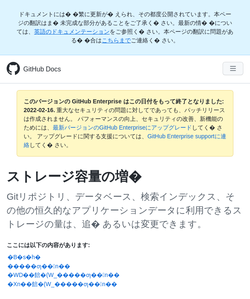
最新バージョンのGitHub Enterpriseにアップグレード (122, 127)
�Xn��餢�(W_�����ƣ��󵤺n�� (62, 284)
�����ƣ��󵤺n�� (38, 266)
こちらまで (116, 40)
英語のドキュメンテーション (72, 31)
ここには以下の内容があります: (48, 245)
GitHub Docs (42, 69)
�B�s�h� (24, 257)
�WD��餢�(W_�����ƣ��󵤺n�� (63, 275)
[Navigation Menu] (233, 68)
